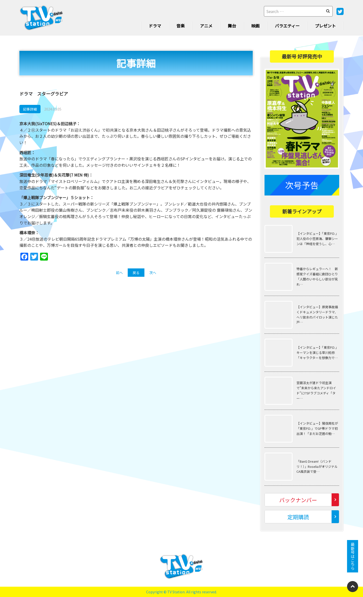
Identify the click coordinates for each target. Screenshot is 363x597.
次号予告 (302, 185)
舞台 (232, 26)
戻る (136, 272)
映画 (255, 26)
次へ (152, 272)
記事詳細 (30, 109)
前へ (119, 272)
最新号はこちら (353, 556)
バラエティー (287, 26)
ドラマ (155, 26)
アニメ (206, 26)
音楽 (180, 26)
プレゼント (325, 26)
